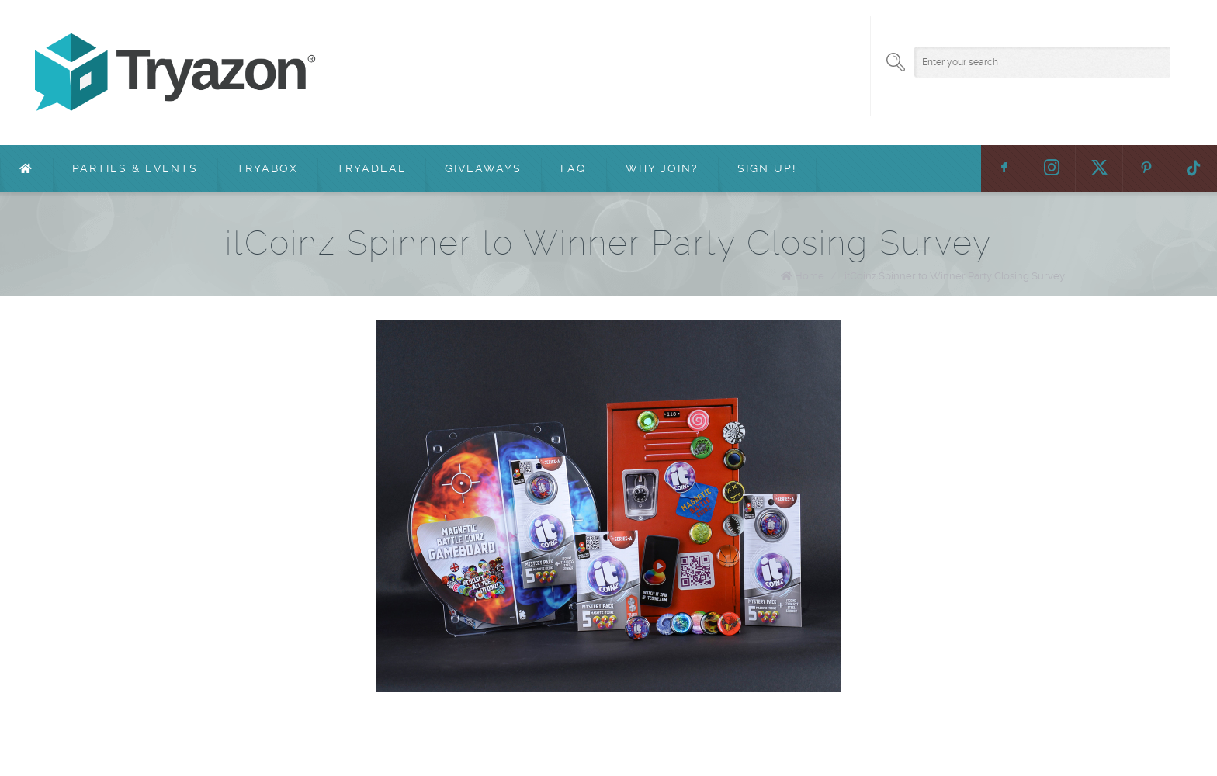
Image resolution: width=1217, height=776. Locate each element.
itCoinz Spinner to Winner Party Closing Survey (954, 276)
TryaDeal (371, 168)
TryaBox (267, 168)
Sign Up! (766, 168)
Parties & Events (135, 168)
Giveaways (483, 168)
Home (809, 276)
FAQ (573, 168)
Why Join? (662, 168)
